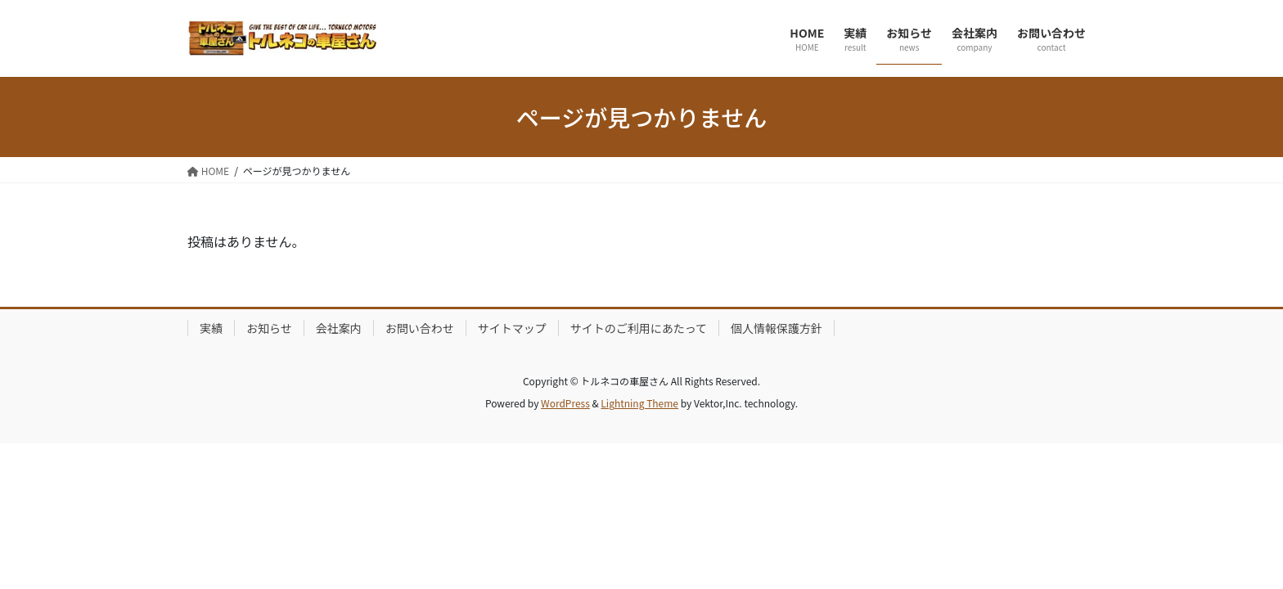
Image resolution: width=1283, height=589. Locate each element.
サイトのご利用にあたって (638, 328)
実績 (211, 328)
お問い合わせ (419, 328)
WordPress (565, 403)
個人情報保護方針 (776, 328)
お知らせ (269, 328)
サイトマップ (512, 328)
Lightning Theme (639, 403)
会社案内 (339, 328)
